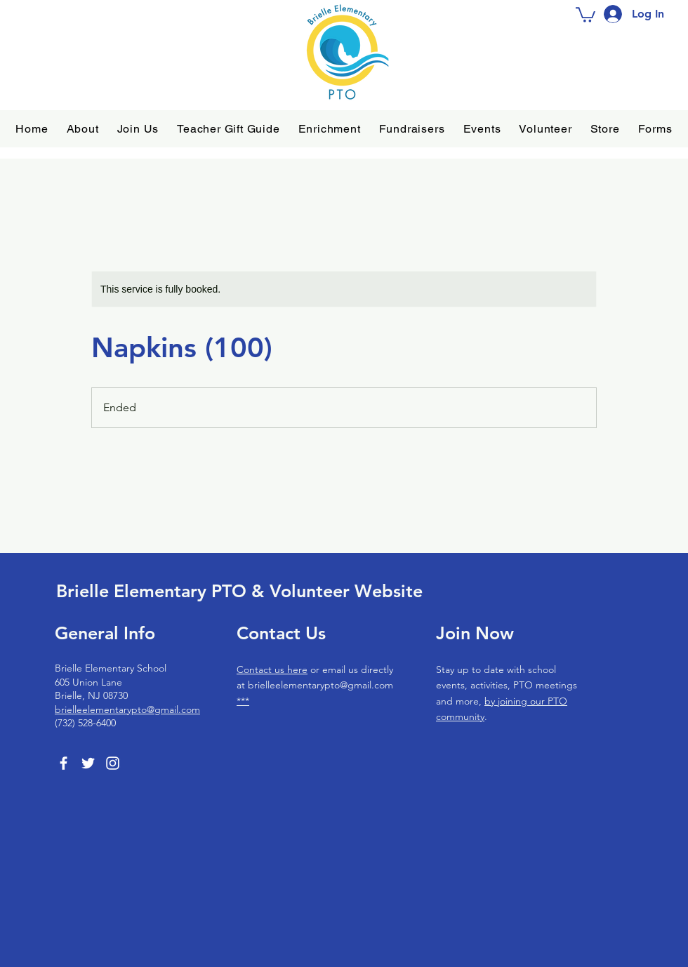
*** (243, 701)
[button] (83, 128)
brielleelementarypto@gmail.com (127, 709)
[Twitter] (88, 763)
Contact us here (272, 669)
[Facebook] (63, 763)
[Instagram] (112, 763)
